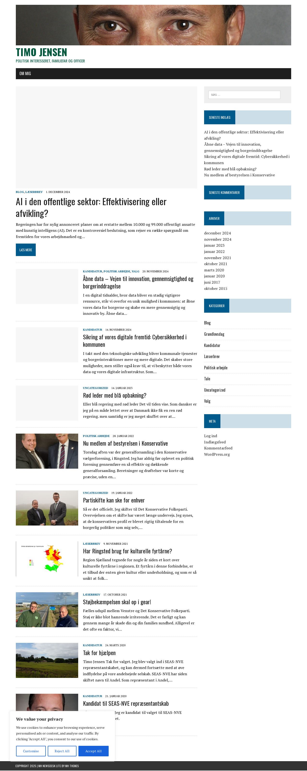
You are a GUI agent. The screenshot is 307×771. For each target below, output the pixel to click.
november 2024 (217, 239)
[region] (62, 736)
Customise (31, 751)
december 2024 (217, 233)
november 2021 (217, 258)
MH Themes (72, 766)
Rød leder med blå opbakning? (114, 395)
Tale (207, 379)
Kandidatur (92, 272)
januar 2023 (214, 245)
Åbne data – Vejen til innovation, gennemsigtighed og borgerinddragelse (138, 283)
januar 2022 (214, 251)
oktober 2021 (215, 264)
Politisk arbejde (116, 272)
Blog (19, 192)
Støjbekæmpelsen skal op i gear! (117, 602)
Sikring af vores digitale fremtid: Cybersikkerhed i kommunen (134, 341)
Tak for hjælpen (99, 653)
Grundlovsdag (214, 334)
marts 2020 (214, 270)
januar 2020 (214, 276)
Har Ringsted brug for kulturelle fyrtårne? (127, 551)
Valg (135, 272)
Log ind (210, 436)
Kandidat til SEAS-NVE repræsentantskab (125, 703)
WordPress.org (217, 454)
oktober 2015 (215, 288)
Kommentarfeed (218, 448)
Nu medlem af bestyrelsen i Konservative (125, 443)
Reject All (62, 751)
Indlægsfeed (215, 442)
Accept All (93, 751)
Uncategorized (95, 388)
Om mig (24, 74)
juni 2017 (212, 282)
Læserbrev (33, 192)
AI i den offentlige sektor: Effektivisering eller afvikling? (90, 207)
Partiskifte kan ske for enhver (113, 500)
